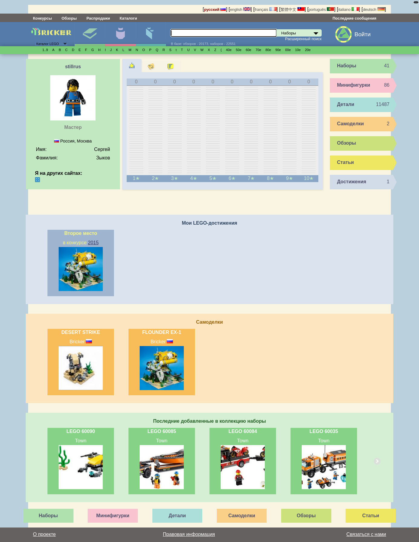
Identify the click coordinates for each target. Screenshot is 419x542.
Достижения (351, 181)
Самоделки (350, 123)
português (321, 9)
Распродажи (98, 18)
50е (239, 50)
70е (258, 50)
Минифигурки (120, 34)
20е (308, 50)
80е (268, 50)
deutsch (374, 9)
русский (215, 9)
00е (288, 50)
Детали (151, 34)
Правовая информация (189, 534)
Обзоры (69, 18)
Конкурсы (42, 18)
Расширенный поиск (303, 39)
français (265, 9)
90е (278, 50)
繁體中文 (293, 9)
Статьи (345, 162)
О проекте (44, 534)
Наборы (90, 34)
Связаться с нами (366, 534)
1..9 (45, 50)
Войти (362, 34)
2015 (93, 242)
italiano (348, 9)
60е (249, 50)
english (240, 9)
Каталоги (128, 18)
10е (298, 50)
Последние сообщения (354, 18)
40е (229, 50)
